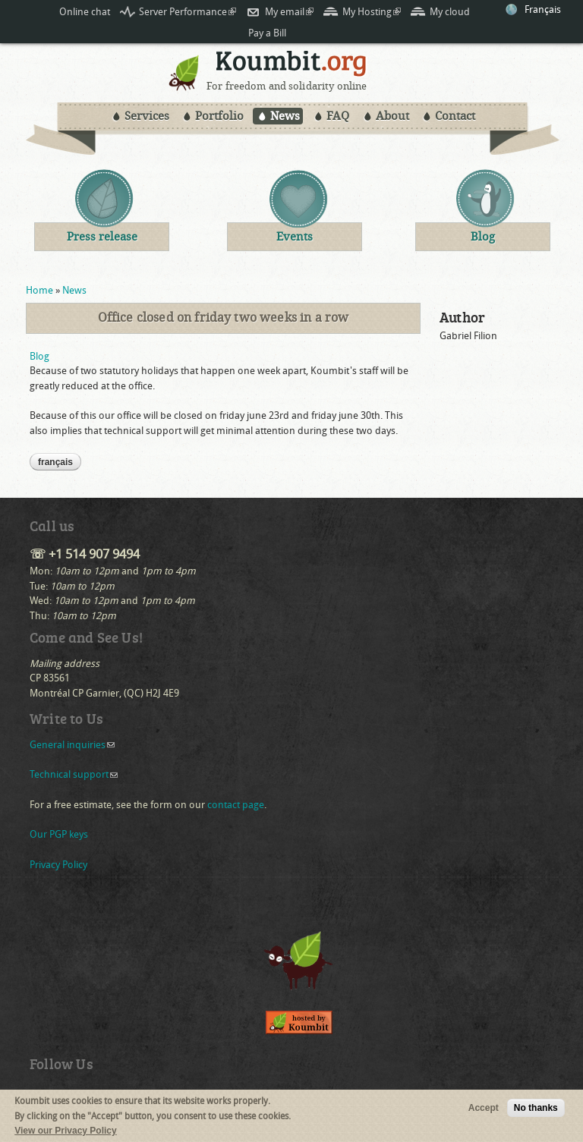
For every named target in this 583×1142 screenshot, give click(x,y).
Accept (483, 1111)
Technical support (74, 774)
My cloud (450, 11)
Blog (39, 356)
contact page (235, 804)
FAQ (337, 116)
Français (543, 9)
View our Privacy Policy (65, 1133)
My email (289, 11)
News (285, 116)
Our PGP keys (59, 834)
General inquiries (72, 744)
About (392, 116)
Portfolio (219, 116)
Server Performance (187, 11)
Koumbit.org (291, 65)
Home (39, 290)
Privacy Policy (58, 864)
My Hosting (371, 11)
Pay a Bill (267, 33)
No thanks (536, 1111)
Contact (455, 116)
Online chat (84, 11)
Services (146, 116)
